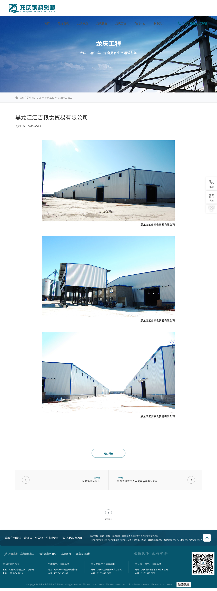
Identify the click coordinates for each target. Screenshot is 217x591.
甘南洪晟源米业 (91, 481)
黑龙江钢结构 (84, 556)
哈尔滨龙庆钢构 (49, 556)
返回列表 (108, 453)
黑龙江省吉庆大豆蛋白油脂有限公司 (137, 481)
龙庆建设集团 (28, 556)
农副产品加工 (65, 97)
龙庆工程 (49, 97)
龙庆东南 (67, 556)
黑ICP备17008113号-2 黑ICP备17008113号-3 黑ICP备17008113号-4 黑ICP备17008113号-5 (127, 587)
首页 (38, 97)
